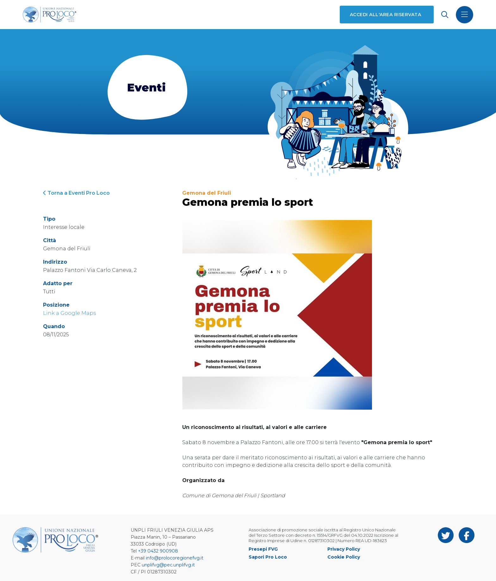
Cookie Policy (343, 557)
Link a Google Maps (69, 313)
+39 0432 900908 (158, 551)
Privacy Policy (343, 549)
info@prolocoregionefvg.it (174, 558)
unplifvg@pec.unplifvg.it (168, 565)
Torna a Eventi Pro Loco (76, 193)
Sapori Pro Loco (268, 557)
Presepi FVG (263, 549)
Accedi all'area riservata (385, 14)
